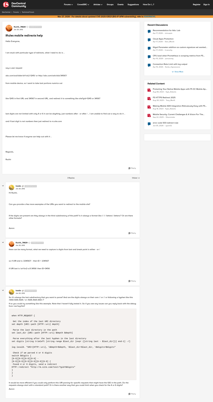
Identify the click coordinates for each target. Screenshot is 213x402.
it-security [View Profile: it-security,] (168, 50)
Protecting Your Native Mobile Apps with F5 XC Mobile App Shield (180, 89)
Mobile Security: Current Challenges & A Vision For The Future (178, 114)
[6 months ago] (158, 126)
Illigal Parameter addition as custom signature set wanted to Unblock (179, 47)
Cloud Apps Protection (163, 39)
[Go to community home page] (14, 4)
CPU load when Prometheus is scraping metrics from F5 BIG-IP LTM (178, 56)
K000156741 (149, 16)
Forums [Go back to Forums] (16, 12)
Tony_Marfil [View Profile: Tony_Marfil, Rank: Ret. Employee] (170, 100)
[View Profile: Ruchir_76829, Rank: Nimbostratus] (9, 28)
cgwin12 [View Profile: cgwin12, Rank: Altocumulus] (168, 126)
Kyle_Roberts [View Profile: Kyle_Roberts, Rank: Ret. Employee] (171, 92)
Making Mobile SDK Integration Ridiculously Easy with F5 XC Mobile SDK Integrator (179, 106)
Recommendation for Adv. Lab (166, 30)
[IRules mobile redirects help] (20, 189)
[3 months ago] (158, 33)
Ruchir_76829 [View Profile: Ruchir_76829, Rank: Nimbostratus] (20, 27)
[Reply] (132, 168)
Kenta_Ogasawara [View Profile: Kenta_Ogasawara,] (172, 67)
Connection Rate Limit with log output (170, 64)
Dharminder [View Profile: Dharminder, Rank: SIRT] (170, 117)
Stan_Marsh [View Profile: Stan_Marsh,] (169, 42)
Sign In (206, 4)
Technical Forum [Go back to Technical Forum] (28, 12)
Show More (177, 72)
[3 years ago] (158, 92)
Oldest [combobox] (136, 178)
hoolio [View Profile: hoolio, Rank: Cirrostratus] (18, 186)
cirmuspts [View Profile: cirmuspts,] (168, 33)
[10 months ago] (158, 117)
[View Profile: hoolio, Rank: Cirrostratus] (11, 187)
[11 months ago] (158, 100)
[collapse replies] (3, 185)
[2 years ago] (158, 109)
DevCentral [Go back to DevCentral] (6, 12)
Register (196, 4)
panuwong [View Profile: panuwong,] (169, 59)
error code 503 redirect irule (165, 123)
